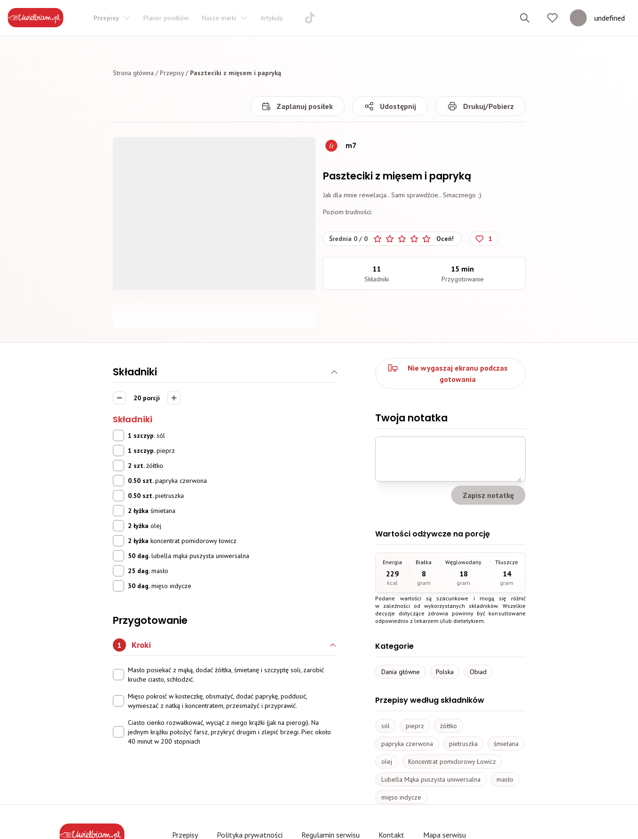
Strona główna (133, 73)
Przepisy (172, 73)
